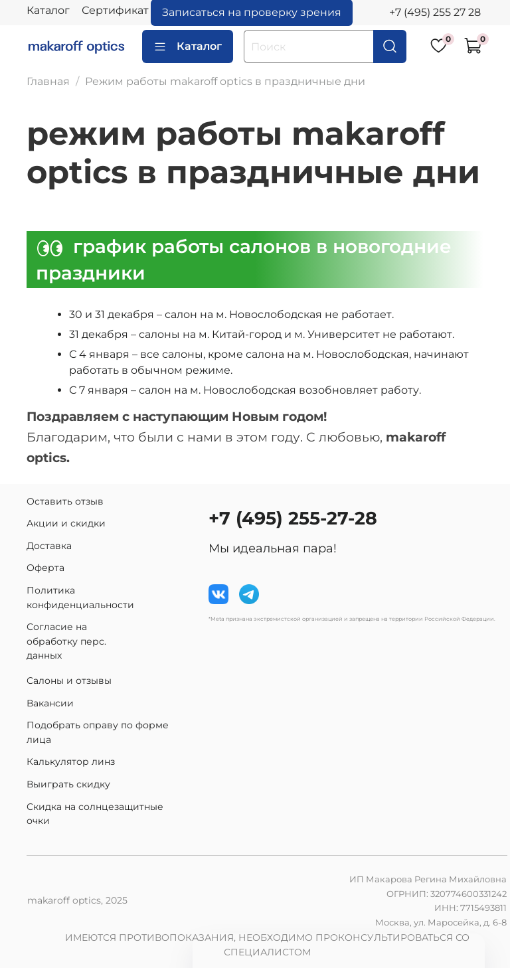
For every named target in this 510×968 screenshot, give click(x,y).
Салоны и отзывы (69, 680)
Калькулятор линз (71, 761)
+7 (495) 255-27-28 (293, 518)
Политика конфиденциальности (80, 597)
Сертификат (115, 10)
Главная (48, 81)
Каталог (48, 10)
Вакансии (50, 703)
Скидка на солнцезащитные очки (95, 814)
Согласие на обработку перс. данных (66, 641)
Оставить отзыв (65, 501)
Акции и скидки (66, 523)
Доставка (49, 546)
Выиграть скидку (68, 784)
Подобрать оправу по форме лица (98, 732)
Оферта (45, 568)
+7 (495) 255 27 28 (435, 12)
